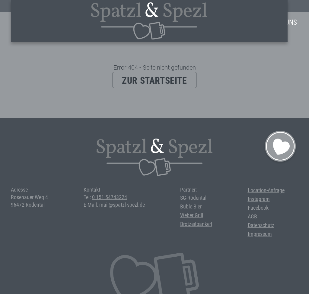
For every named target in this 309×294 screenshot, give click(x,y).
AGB (252, 216)
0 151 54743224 (109, 197)
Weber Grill (191, 215)
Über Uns (283, 22)
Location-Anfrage (266, 190)
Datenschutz (261, 225)
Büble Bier (191, 206)
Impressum (260, 234)
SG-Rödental (193, 198)
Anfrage (249, 22)
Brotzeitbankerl (196, 224)
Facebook (258, 208)
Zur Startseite (154, 80)
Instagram (259, 199)
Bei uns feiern (208, 22)
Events (170, 22)
